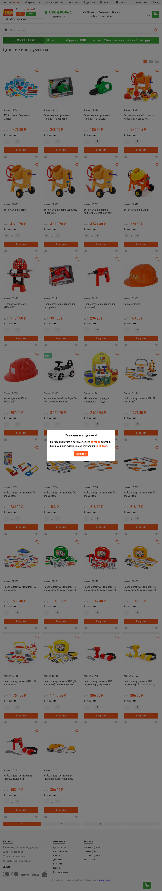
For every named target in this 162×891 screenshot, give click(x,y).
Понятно (81, 453)
